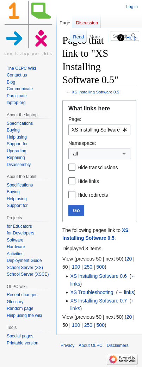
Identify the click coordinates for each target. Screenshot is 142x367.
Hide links (88, 181)
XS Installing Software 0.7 (98, 301)
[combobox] (99, 129)
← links (126, 292)
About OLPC (90, 345)
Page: (74, 119)
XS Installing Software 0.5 (95, 92)
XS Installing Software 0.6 (98, 276)
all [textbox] (75, 154)
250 (88, 267)
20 (129, 259)
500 (101, 267)
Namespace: (82, 143)
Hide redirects (93, 195)
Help (131, 38)
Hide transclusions (98, 167)
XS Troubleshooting (91, 292)
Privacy (67, 345)
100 (76, 267)
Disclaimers (118, 345)
